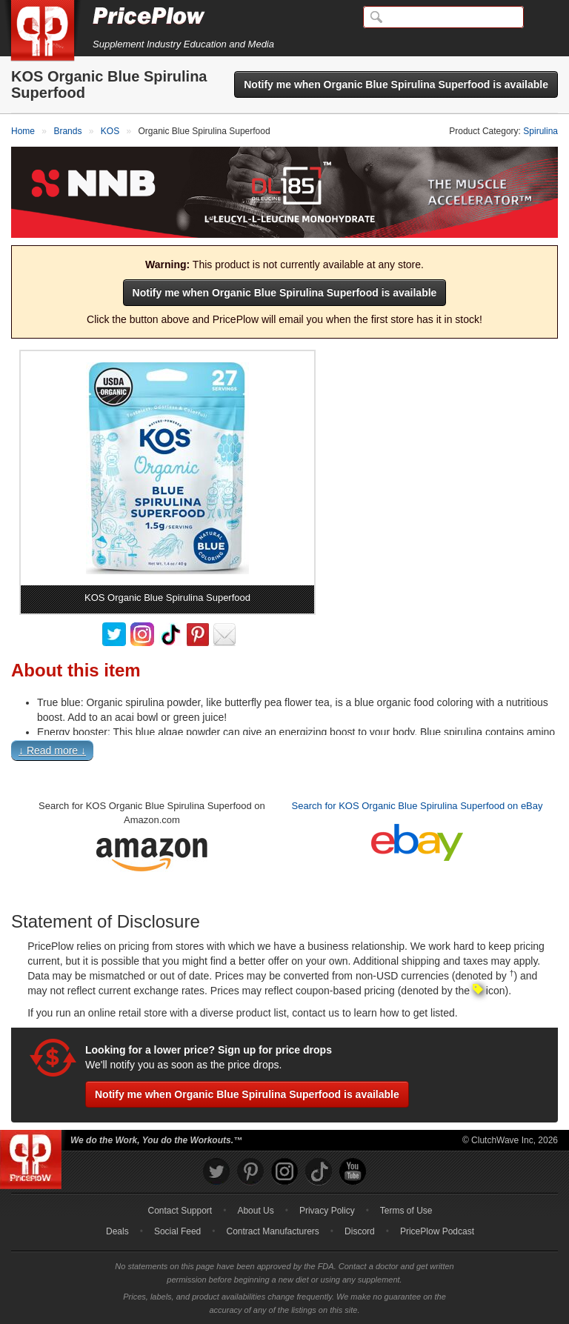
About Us (255, 1210)
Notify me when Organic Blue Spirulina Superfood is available (396, 84)
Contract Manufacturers (272, 1231)
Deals (117, 1231)
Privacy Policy (327, 1210)
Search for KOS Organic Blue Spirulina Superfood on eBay (417, 805)
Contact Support (179, 1210)
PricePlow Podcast (437, 1231)
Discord (360, 1231)
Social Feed (177, 1231)
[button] (284, 754)
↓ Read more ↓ (52, 750)
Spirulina (540, 131)
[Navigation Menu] (542, 18)
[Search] (443, 17)
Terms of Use (406, 1210)
